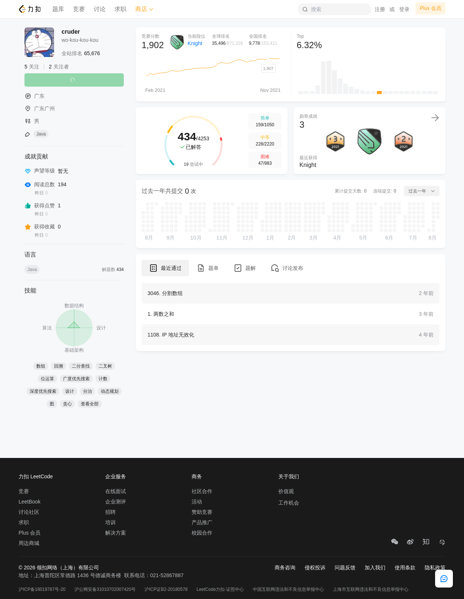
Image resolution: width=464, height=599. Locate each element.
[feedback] (444, 579)
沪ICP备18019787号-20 (42, 589)
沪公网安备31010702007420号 (105, 589)
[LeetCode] (29, 9)
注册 (380, 9)
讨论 (100, 9)
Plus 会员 (29, 532)
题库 (58, 9)
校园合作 (202, 532)
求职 (120, 9)
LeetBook (29, 501)
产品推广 (202, 522)
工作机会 (288, 503)
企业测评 (115, 501)
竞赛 (79, 9)
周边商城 (29, 543)
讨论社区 (29, 512)
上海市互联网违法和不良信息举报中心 (370, 589)
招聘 (110, 512)
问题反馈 (345, 567)
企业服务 (115, 476)
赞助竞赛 (202, 512)
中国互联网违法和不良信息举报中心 (288, 589)
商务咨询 (285, 567)
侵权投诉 (315, 567)
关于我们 (288, 476)
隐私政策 (435, 567)
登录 (404, 9)
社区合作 (202, 491)
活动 (197, 501)
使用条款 (405, 567)
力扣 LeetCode (36, 476)
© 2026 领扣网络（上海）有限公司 (59, 567)
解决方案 (115, 532)
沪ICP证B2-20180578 (166, 589)
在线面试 (115, 491)
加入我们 (375, 567)
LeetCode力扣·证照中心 (219, 589)
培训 (110, 522)
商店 (144, 9)
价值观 (286, 491)
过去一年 (421, 191)
